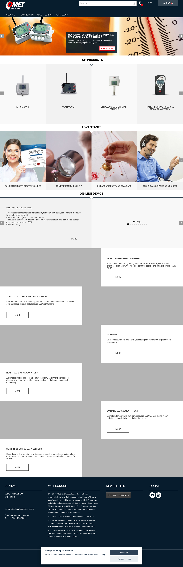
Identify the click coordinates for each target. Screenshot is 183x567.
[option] (91, 36)
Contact (149, 3)
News (39, 15)
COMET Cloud (62, 15)
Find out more (107, 48)
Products (10, 15)
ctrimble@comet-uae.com (22, 509)
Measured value (27, 15)
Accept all (124, 552)
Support (49, 15)
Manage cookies (124, 559)
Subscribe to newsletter (118, 495)
